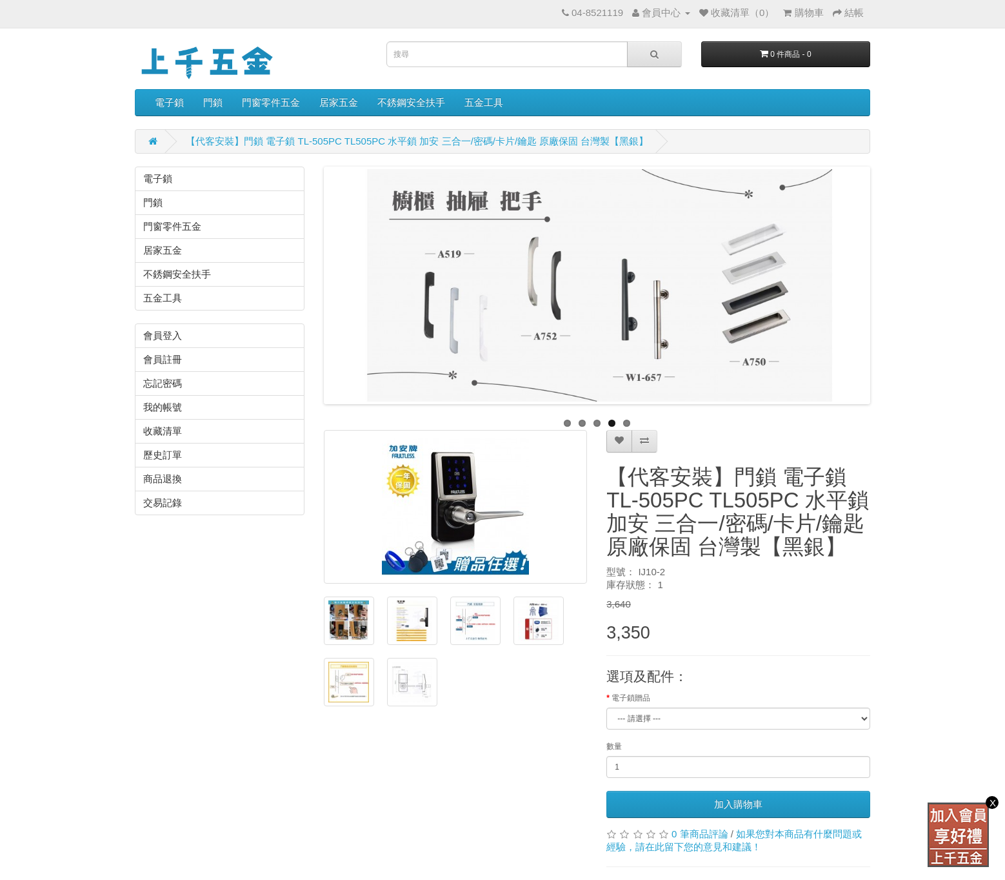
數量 (614, 746)
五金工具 (483, 102)
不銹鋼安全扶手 (411, 102)
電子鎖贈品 (631, 697)
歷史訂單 (162, 454)
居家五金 (338, 102)
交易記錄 (162, 502)
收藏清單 (162, 430)
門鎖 (213, 102)
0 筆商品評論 (700, 833)
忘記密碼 (162, 383)
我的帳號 (162, 407)
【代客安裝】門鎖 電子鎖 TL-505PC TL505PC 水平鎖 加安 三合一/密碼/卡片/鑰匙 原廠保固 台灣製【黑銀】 (417, 141)
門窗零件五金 (271, 102)
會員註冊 (162, 359)
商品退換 (162, 478)
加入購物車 (738, 804)
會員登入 (162, 335)
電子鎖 (169, 102)
